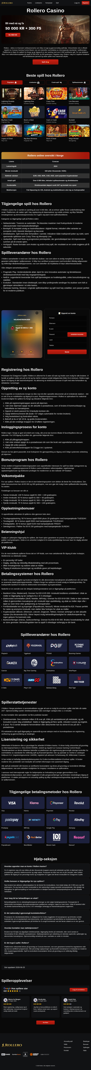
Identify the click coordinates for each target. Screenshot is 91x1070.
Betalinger (86, 1041)
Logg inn (77, 3)
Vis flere (45, 1022)
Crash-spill (57, 82)
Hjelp (84, 1050)
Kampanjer (49, 3)
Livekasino (38, 3)
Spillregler (86, 1047)
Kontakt (66, 1050)
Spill (57, 3)
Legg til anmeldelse (78, 989)
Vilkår (65, 1044)
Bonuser (86, 1044)
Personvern (67, 1047)
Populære (12, 82)
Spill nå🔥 (45, 62)
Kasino (29, 3)
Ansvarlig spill (68, 1041)
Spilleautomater (79, 82)
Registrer (85, 3)
